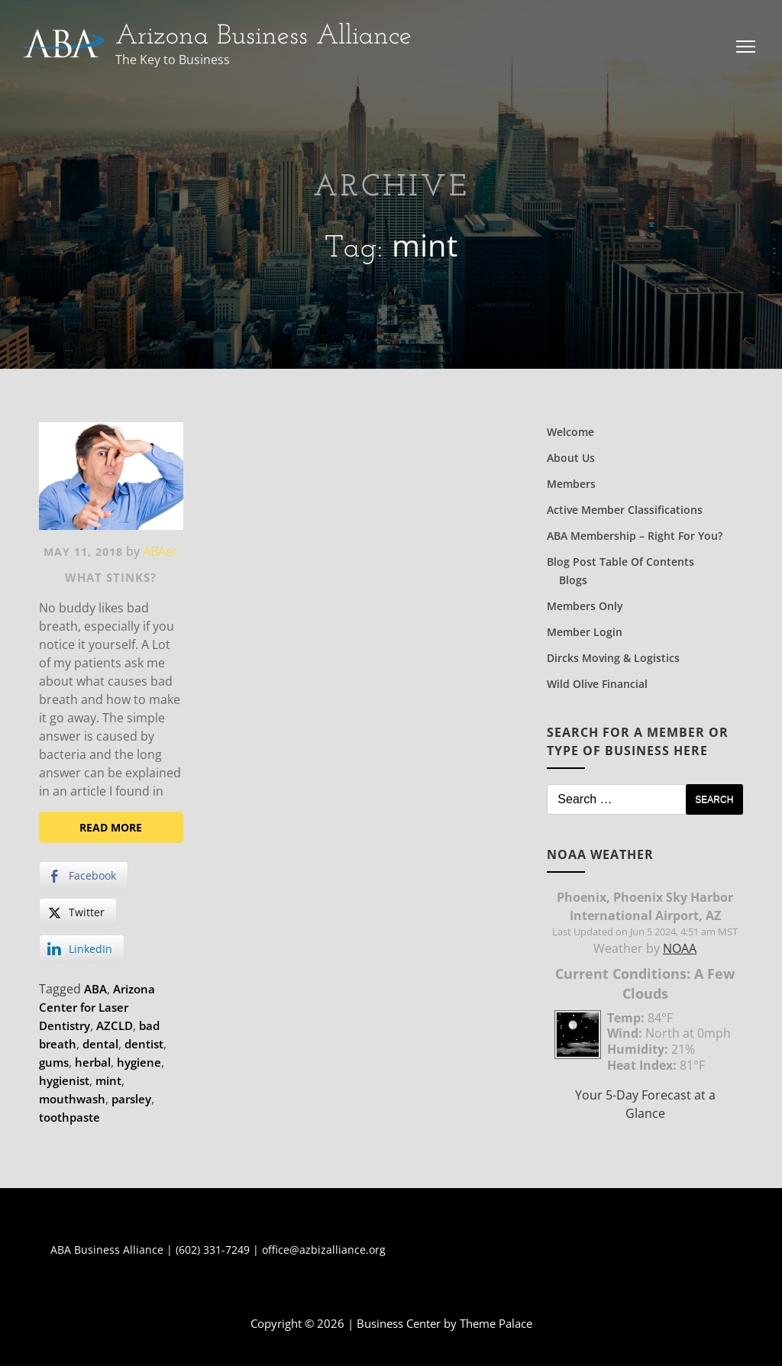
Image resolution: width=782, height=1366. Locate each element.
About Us (571, 457)
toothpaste (69, 1117)
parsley (131, 1098)
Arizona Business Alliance (263, 36)
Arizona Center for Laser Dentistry (97, 1007)
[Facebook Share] (83, 875)
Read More (110, 827)
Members (571, 483)
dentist (143, 1043)
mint (108, 1080)
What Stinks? (111, 577)
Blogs (573, 580)
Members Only (585, 606)
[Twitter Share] (78, 912)
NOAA (679, 948)
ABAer (160, 551)
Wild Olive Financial (597, 684)
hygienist (64, 1080)
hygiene (139, 1062)
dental (100, 1043)
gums (54, 1062)
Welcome (570, 432)
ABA (95, 988)
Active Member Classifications (625, 509)
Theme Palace (496, 1323)
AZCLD (114, 1025)
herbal (93, 1062)
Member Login (584, 632)
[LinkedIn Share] (81, 949)
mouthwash (72, 1098)
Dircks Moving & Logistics (613, 658)
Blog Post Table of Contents (620, 561)
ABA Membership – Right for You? (634, 535)
